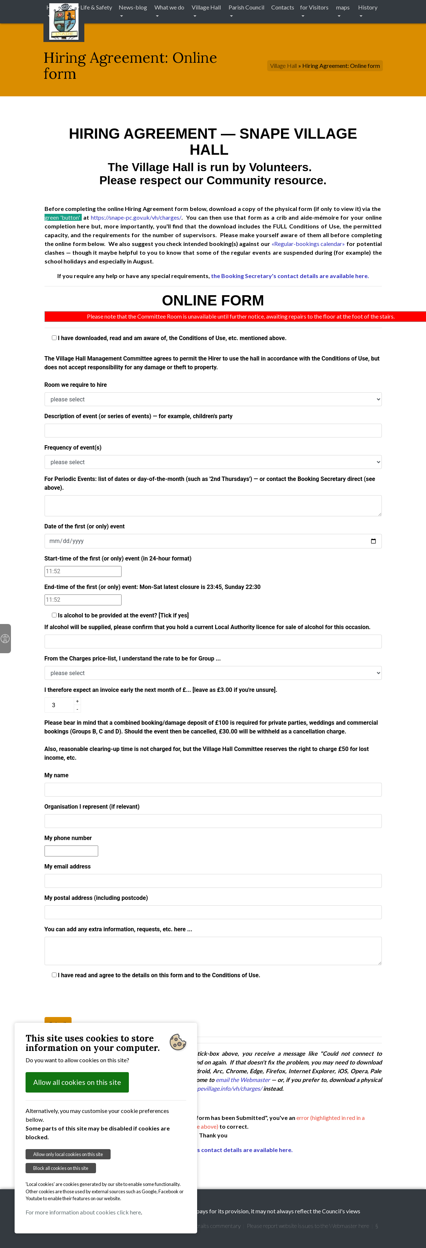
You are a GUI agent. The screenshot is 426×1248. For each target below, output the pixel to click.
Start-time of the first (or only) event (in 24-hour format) (118, 558)
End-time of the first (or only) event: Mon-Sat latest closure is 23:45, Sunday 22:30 (153, 586)
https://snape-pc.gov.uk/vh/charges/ (136, 217)
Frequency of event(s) (73, 447)
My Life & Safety (91, 7)
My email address (68, 866)
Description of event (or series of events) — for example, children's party (139, 416)
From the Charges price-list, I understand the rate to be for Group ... (133, 658)
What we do (169, 7)
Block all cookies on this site (60, 1168)
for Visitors (314, 7)
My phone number (68, 838)
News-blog (133, 7)
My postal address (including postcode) (96, 897)
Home (54, 7)
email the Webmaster (243, 1079)
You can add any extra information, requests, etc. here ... (118, 929)
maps (343, 7)
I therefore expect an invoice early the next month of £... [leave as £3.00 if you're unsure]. (161, 689)
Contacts (282, 7)
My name (57, 775)
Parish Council (246, 7)
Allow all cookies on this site (77, 1082)
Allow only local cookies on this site (68, 1154)
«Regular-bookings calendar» (308, 243)
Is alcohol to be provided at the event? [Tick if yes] (120, 615)
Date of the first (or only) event (85, 526)
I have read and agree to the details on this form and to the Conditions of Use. (156, 975)
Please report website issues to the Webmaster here (308, 1225)
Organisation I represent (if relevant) (92, 806)
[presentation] (100, 997)
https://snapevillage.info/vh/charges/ (216, 1088)
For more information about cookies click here (83, 1212)
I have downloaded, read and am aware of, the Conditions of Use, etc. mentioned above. (169, 338)
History (367, 7)
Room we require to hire (76, 384)
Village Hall (206, 7)
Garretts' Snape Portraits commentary (195, 1225)
